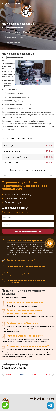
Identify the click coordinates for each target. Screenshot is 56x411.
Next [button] (53, 374)
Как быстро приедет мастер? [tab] (21, 260)
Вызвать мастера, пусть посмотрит (28, 170)
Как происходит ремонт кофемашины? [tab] (25, 240)
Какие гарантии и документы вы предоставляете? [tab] (22, 274)
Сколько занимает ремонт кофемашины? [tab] (26, 266)
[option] (8, 374)
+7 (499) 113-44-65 (11, 3)
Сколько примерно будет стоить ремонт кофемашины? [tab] (26, 281)
